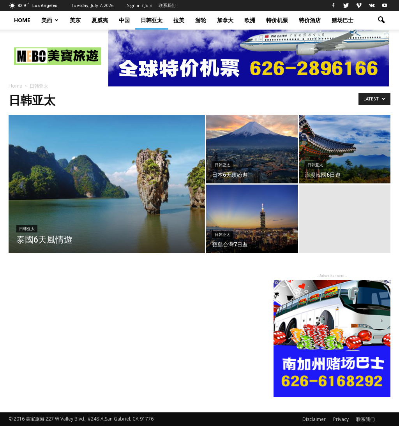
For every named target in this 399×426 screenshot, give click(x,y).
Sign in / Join (139, 5)
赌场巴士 (342, 20)
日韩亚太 (151, 20)
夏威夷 (100, 20)
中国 (124, 20)
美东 (75, 20)
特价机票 (277, 20)
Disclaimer (314, 419)
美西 (49, 20)
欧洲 (249, 20)
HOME (22, 20)
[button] (381, 20)
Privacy (341, 419)
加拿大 (225, 20)
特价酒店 (310, 20)
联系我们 (167, 5)
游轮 (200, 20)
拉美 (178, 20)
